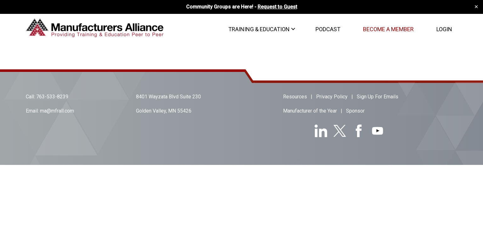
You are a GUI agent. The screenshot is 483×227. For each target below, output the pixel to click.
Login (444, 29)
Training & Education (259, 29)
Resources (295, 97)
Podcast (327, 29)
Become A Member (388, 29)
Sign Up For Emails (377, 97)
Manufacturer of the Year (310, 111)
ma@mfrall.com (57, 111)
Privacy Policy (332, 97)
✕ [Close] (476, 7)
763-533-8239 (52, 97)
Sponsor (355, 111)
